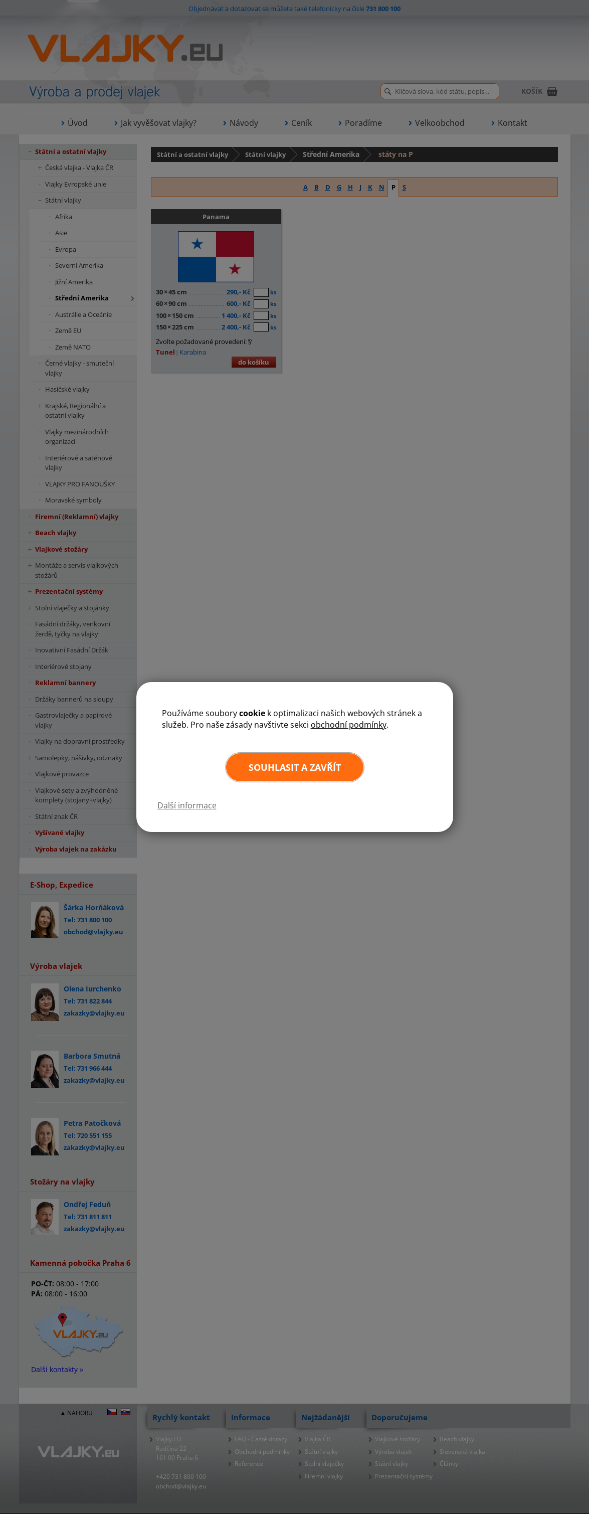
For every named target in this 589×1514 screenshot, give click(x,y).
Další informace (187, 805)
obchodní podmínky (348, 724)
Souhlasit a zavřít (295, 767)
